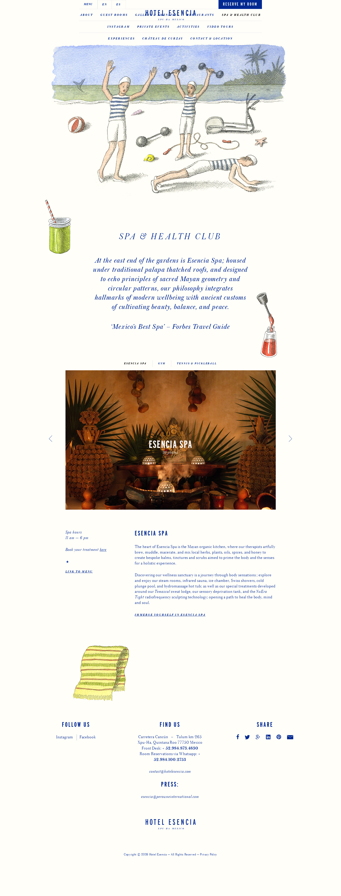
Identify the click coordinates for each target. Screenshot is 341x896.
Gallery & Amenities (157, 35)
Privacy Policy (208, 890)
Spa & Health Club (241, 35)
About (86, 35)
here (103, 585)
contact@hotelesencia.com (170, 807)
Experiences (121, 59)
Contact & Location (211, 59)
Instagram (118, 47)
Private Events (153, 47)
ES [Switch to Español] (100, 4)
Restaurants (200, 35)
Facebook (88, 772)
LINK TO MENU (79, 607)
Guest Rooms (114, 35)
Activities (188, 47)
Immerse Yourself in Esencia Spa (170, 650)
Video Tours (220, 47)
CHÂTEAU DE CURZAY (162, 59)
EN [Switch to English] (86, 4)
